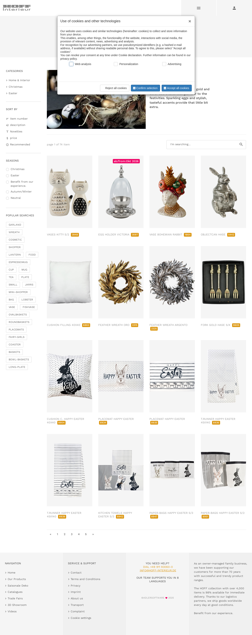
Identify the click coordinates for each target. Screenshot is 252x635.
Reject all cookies (114, 88)
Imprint (76, 591)
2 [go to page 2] (64, 534)
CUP (11, 269)
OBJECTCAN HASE (218, 234)
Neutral (16, 197)
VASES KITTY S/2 (63, 234)
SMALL (13, 284)
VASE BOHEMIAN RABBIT (170, 234)
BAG (11, 299)
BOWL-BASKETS (19, 359)
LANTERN (15, 254)
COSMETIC (15, 239)
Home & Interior (19, 80)
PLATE (25, 277)
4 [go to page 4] (79, 534)
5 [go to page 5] (86, 534)
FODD (32, 254)
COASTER (15, 344)
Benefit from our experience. (22, 183)
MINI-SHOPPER (18, 292)
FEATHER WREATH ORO (118, 324)
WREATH (14, 232)
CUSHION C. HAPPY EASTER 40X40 (65, 420)
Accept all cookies (176, 88)
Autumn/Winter (21, 191)
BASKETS (14, 352)
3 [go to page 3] (71, 534)
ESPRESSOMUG (18, 262)
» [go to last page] (93, 534)
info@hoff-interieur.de (158, 570)
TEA (11, 277)
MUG (24, 269)
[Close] (189, 20)
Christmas (15, 86)
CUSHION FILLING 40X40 (68, 324)
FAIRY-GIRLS (16, 337)
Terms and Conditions (85, 579)
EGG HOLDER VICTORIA (118, 234)
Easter (13, 93)
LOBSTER (27, 299)
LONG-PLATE (17, 366)
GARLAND (15, 224)
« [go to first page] (50, 534)
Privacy (75, 585)
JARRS (29, 284)
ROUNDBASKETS (19, 322)
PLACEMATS (16, 329)
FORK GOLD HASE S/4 (220, 324)
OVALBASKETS (18, 314)
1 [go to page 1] (57, 534)
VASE (12, 307)
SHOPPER (15, 247)
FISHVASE (29, 307)
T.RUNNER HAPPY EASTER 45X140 (218, 420)
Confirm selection (145, 88)
